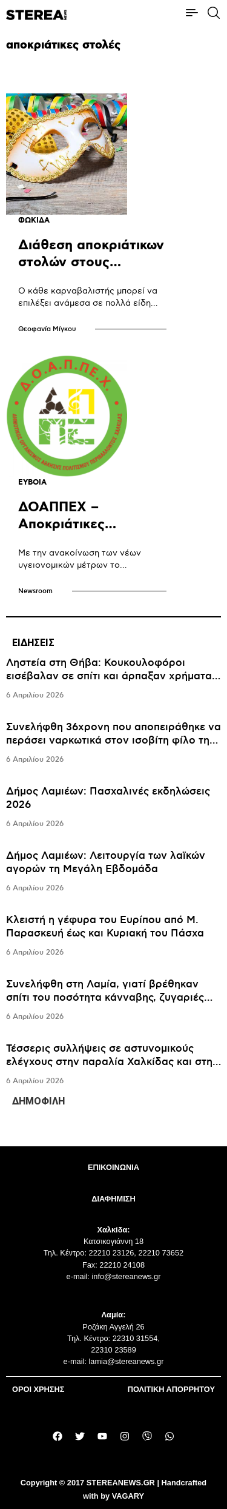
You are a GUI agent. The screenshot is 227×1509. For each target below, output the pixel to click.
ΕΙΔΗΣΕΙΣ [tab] (33, 642)
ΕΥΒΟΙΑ (32, 482)
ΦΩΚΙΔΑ (34, 220)
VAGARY (128, 1496)
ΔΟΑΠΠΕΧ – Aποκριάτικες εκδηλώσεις (61, 524)
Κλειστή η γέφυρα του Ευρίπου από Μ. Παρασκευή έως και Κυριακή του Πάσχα (105, 926)
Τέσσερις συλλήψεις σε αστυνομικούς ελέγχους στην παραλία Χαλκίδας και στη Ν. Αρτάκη (109, 1062)
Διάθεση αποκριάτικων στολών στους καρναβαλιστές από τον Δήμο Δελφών (91, 271)
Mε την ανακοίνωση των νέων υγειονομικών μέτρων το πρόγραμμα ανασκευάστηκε (79, 565)
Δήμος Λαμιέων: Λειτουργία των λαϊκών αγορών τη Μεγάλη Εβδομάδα (105, 862)
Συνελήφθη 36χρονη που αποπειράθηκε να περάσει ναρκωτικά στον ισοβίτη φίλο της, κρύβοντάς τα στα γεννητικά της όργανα (113, 741)
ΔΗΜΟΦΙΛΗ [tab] (38, 1101)
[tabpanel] (113, 872)
